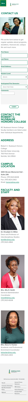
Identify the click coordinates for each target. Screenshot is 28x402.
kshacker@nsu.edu (8, 353)
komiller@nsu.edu (8, 240)
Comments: (5, 90)
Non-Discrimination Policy (6, 389)
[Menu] (3, 3)
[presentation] (12, 102)
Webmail (4, 392)
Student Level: (6, 73)
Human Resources (19, 390)
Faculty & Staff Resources (18, 393)
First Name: (5, 52)
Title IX (3, 383)
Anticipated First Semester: (10, 83)
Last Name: (5, 59)
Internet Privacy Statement (18, 383)
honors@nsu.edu (12, 183)
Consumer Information (7, 386)
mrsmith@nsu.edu (8, 298)
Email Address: (6, 66)
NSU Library (17, 387)
